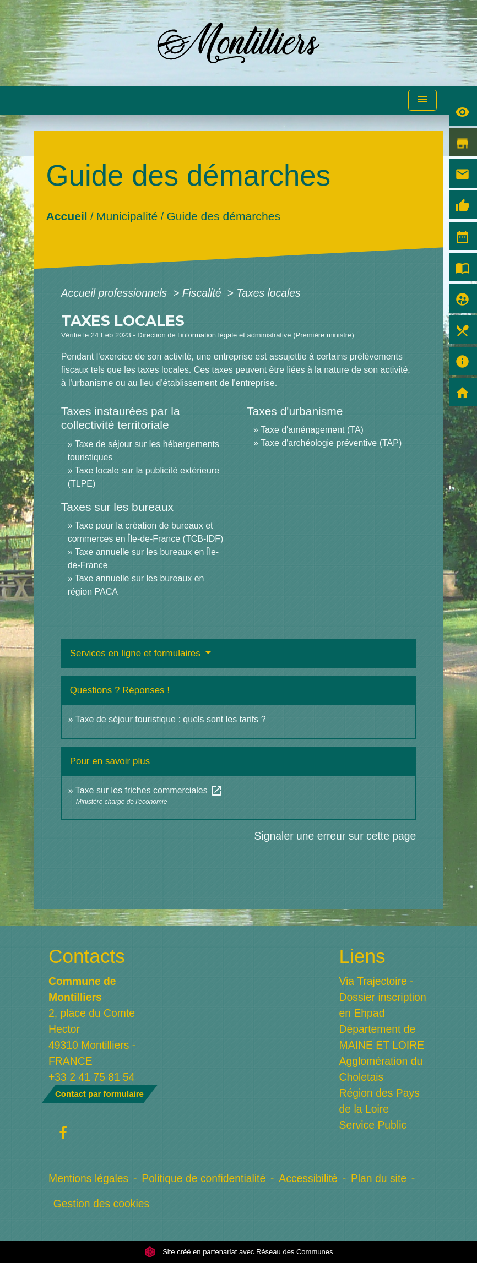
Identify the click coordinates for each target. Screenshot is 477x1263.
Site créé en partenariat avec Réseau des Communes (238, 1252)
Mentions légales (88, 1178)
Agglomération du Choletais (381, 1069)
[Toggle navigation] (422, 100)
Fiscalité (203, 293)
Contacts (86, 956)
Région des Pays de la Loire (379, 1101)
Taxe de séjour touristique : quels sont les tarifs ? (170, 719)
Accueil (66, 215)
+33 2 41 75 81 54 (91, 1077)
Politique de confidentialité (203, 1178)
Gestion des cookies (101, 1203)
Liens (362, 956)
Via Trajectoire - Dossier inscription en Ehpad (382, 997)
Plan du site (378, 1178)
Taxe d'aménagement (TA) (312, 429)
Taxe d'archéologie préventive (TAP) (331, 443)
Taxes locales (268, 293)
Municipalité (126, 215)
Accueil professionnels (115, 293)
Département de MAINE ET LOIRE (382, 1037)
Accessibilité (308, 1178)
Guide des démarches (223, 215)
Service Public (373, 1125)
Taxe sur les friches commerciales (149, 790)
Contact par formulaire (99, 1093)
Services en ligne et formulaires (136, 653)
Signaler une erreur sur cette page (335, 836)
